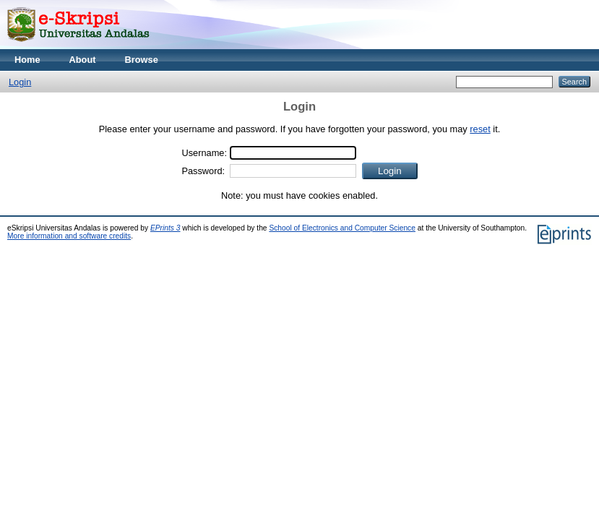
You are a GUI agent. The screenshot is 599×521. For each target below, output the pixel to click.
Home (27, 59)
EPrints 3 (165, 228)
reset (480, 129)
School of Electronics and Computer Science (342, 228)
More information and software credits (69, 236)
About (82, 59)
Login (20, 82)
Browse (141, 59)
